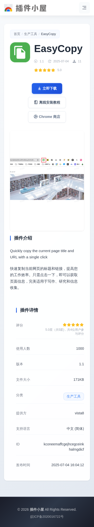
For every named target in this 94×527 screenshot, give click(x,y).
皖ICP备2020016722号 (47, 516)
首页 (17, 34)
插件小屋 (37, 509)
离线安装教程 (47, 102)
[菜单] (84, 8)
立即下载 (47, 88)
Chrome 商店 (47, 116)
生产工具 (30, 34)
